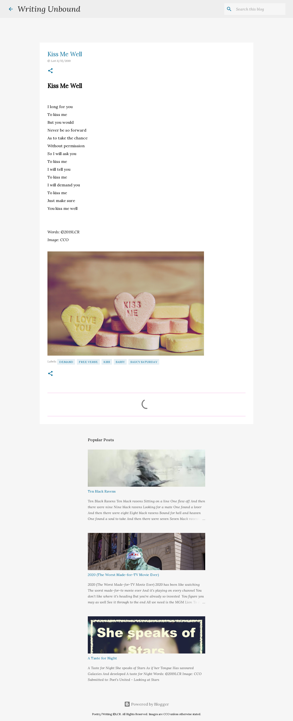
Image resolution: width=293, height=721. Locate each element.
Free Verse (88, 362)
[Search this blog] (259, 9)
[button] (50, 71)
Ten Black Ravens (102, 491)
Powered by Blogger (146, 704)
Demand (66, 362)
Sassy (120, 362)
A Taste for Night (102, 658)
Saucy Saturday (143, 362)
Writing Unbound (49, 9)
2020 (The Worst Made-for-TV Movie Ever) (123, 575)
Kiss (106, 362)
